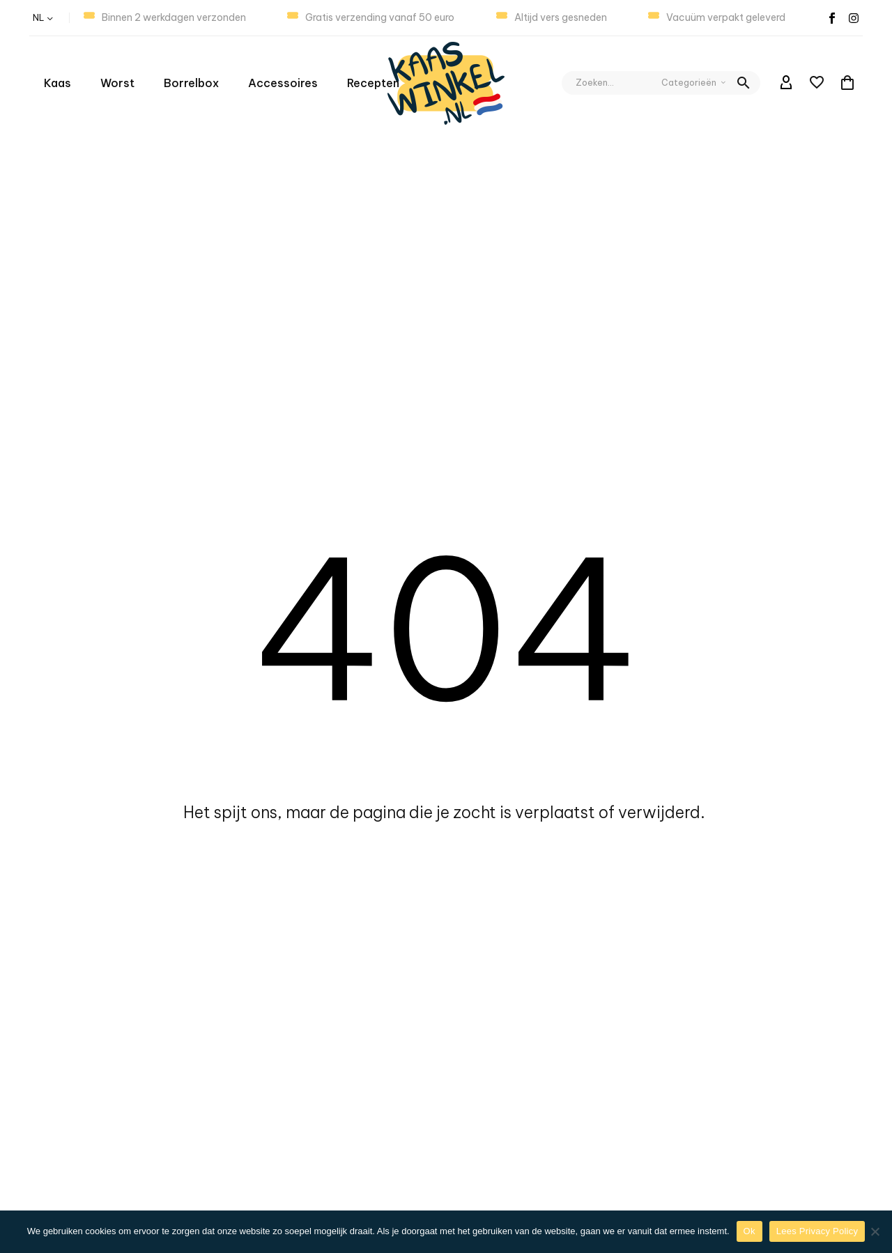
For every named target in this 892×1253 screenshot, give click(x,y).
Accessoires (283, 83)
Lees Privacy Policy (817, 1231)
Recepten (373, 83)
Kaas (57, 83)
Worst (117, 83)
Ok (749, 1231)
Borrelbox (191, 83)
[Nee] (875, 1231)
